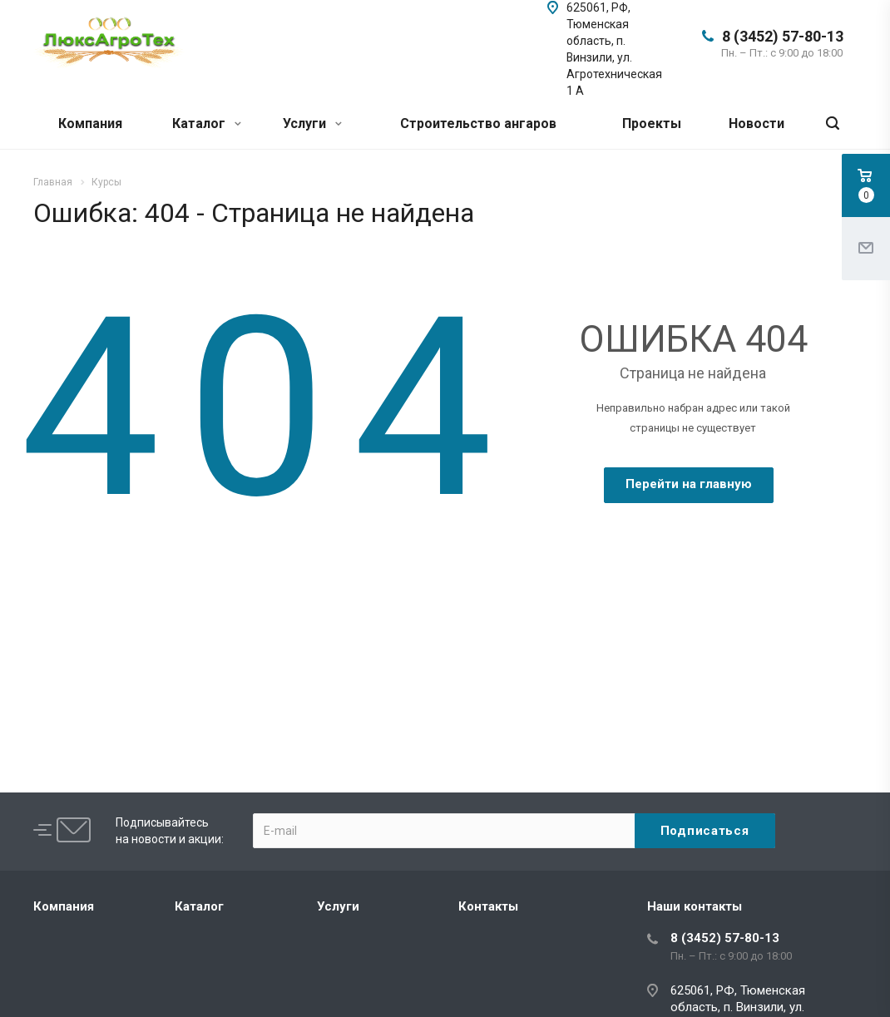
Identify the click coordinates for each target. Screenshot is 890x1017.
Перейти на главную (688, 483)
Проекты (651, 123)
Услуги (312, 123)
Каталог (206, 123)
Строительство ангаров (478, 123)
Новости (756, 123)
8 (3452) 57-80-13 (782, 36)
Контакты (488, 906)
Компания (90, 123)
